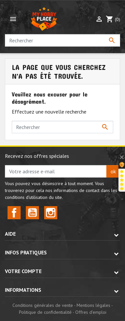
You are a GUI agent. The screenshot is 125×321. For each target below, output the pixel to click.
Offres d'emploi (90, 312)
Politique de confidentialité (45, 312)
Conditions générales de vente (42, 305)
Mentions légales (93, 305)
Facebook (14, 212)
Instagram (50, 212)
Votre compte (23, 271)
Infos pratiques (26, 252)
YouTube (32, 212)
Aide (10, 233)
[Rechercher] (62, 40)
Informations (23, 290)
